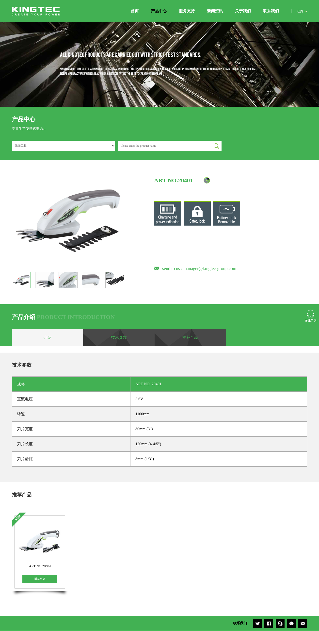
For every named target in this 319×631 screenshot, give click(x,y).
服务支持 (187, 11)
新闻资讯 (215, 11)
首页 (135, 11)
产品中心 (159, 11)
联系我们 (271, 11)
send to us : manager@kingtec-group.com (199, 268)
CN (300, 11)
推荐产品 (190, 337)
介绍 (47, 337)
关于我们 (243, 11)
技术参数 (119, 337)
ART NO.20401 (173, 180)
